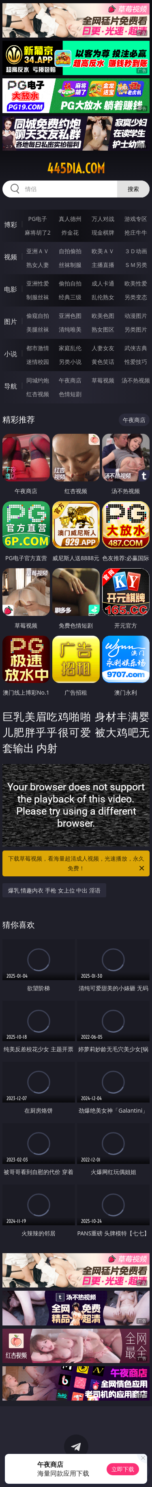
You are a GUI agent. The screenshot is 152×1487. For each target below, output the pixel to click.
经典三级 (70, 297)
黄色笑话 (103, 361)
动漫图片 (135, 315)
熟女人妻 (37, 265)
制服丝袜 (37, 297)
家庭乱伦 (70, 348)
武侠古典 (135, 348)
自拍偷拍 (70, 251)
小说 (10, 353)
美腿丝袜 (37, 329)
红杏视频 (37, 394)
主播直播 (103, 265)
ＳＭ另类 (135, 265)
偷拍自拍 (70, 283)
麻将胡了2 (38, 232)
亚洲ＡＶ (37, 251)
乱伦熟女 (103, 297)
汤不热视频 (136, 380)
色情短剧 (70, 394)
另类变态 (135, 297)
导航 (10, 386)
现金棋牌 (103, 232)
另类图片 (135, 329)
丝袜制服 (70, 265)
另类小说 (70, 361)
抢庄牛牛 (135, 232)
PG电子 (37, 219)
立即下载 (122, 1469)
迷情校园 (37, 361)
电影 (10, 289)
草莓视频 (103, 380)
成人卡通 (103, 283)
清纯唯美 (70, 329)
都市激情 (37, 348)
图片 (10, 321)
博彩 (10, 224)
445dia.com (76, 168)
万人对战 (103, 219)
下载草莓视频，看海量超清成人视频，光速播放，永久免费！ (77, 864)
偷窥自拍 (37, 315)
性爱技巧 (135, 361)
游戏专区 (135, 219)
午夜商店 (70, 380)
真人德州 (70, 219)
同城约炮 (37, 380)
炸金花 (70, 232)
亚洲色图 (70, 315)
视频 (10, 256)
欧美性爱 (135, 283)
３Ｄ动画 (135, 251)
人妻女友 (103, 348)
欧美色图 (103, 315)
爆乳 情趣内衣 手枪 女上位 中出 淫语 (54, 890)
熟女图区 (103, 329)
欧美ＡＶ (103, 251)
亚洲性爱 (37, 283)
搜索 (133, 189)
